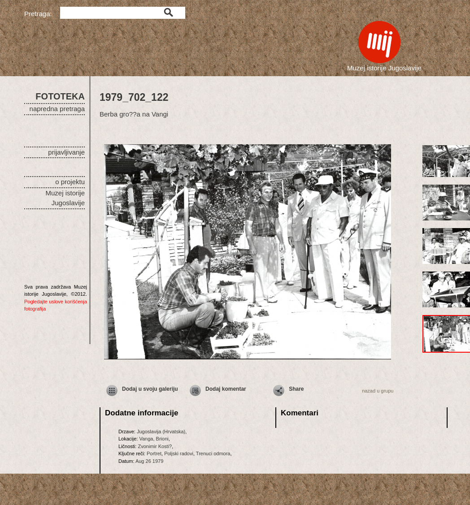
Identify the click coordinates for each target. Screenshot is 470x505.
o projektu (70, 182)
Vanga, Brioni (153, 438)
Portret (154, 453)
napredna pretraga (57, 108)
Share (296, 389)
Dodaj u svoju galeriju (150, 389)
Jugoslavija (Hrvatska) (161, 431)
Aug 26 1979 (149, 461)
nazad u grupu (377, 390)
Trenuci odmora (213, 453)
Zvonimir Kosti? (155, 446)
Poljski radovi (178, 453)
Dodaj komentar (225, 389)
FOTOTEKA (60, 96)
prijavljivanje (66, 152)
